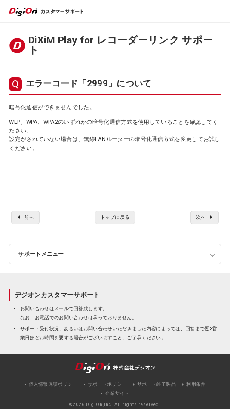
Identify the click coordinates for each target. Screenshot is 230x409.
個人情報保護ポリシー (53, 384)
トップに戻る (115, 217)
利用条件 (195, 384)
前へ (29, 217)
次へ (201, 217)
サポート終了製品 (156, 384)
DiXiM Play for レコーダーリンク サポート (120, 45)
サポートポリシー (107, 384)
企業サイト (117, 393)
